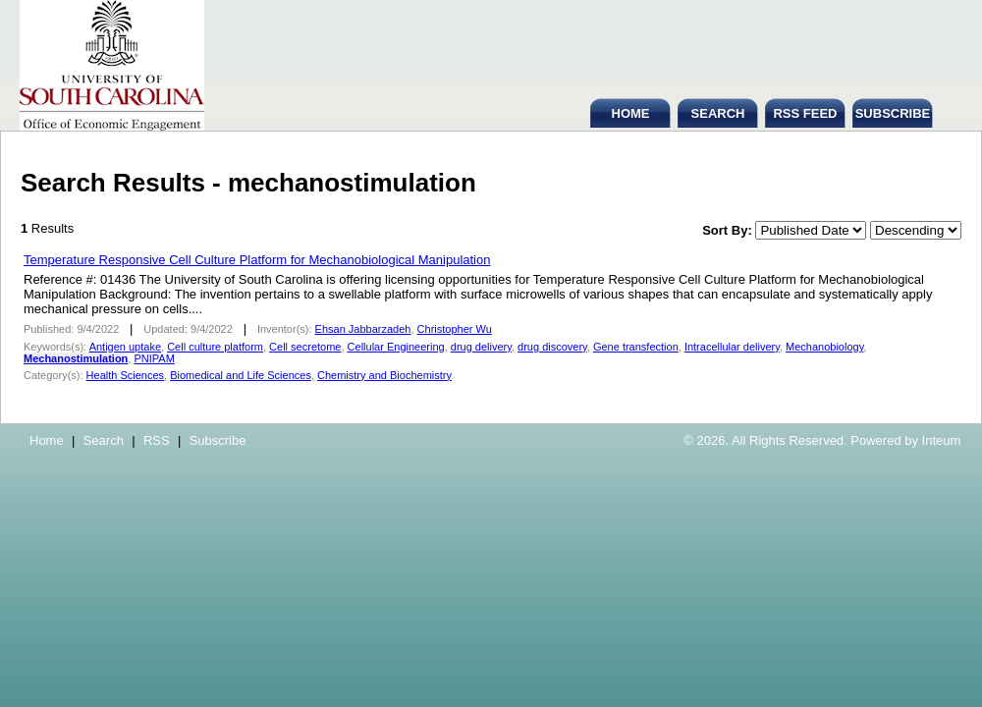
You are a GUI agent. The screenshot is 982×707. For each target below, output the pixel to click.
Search (103, 440)
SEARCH (718, 113)
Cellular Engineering (396, 347)
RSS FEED (805, 113)
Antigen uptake (125, 347)
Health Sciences (125, 375)
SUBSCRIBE (893, 113)
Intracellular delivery (732, 347)
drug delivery (481, 347)
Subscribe (218, 440)
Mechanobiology (824, 347)
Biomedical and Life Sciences (240, 375)
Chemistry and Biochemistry (384, 375)
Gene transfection (636, 347)
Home (46, 440)
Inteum (941, 440)
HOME (631, 113)
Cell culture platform (215, 347)
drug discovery (552, 347)
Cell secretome (305, 347)
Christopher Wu (454, 329)
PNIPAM (154, 358)
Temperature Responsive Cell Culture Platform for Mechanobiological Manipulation (257, 259)
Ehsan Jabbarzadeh (363, 329)
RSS (156, 440)
